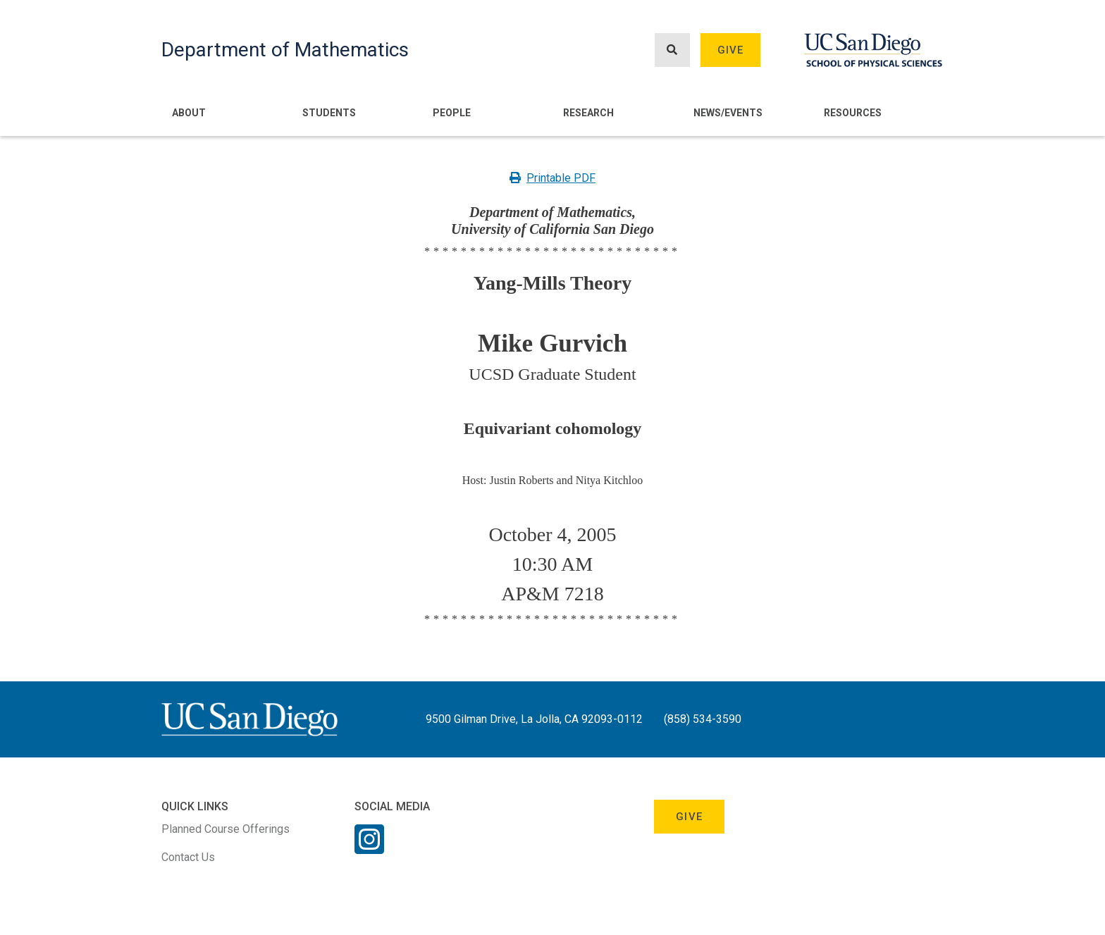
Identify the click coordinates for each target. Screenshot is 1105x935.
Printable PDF (552, 178)
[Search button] (672, 50)
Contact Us (188, 857)
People (452, 112)
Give (730, 50)
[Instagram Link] (369, 848)
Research (588, 112)
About (189, 112)
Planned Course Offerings (225, 829)
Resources (853, 112)
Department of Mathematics (285, 49)
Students (329, 112)
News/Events (728, 112)
